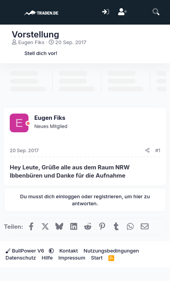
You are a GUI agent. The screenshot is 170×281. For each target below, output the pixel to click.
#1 (157, 150)
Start (97, 257)
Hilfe (47, 257)
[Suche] (156, 12)
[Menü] (11, 12)
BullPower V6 (25, 250)
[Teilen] (147, 150)
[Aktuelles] (139, 12)
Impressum (71, 257)
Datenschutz (20, 257)
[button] (51, 250)
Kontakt (68, 250)
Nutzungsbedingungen (111, 250)
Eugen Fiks (31, 42)
